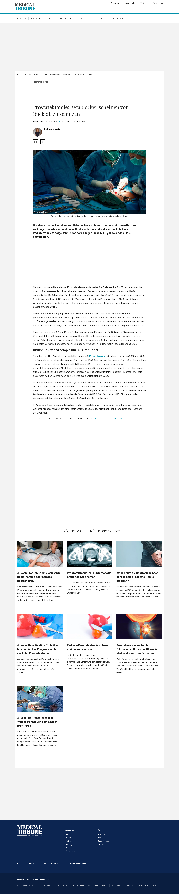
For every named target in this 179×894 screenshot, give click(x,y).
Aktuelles (69, 830)
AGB (44, 863)
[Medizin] (28, 74)
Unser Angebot (103, 841)
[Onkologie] (38, 74)
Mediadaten (102, 837)
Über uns (101, 834)
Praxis (68, 837)
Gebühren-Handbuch (120, 3)
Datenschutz (56, 863)
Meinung (68, 844)
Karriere (100, 844)
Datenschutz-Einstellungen (77, 863)
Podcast (69, 848)
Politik (68, 841)
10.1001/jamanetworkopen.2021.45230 (106, 419)
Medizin (68, 834)
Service (100, 830)
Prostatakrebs (97, 356)
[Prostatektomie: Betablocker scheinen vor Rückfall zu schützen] (69, 74)
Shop (134, 3)
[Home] (19, 74)
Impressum (33, 863)
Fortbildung (70, 851)
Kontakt (20, 863)
